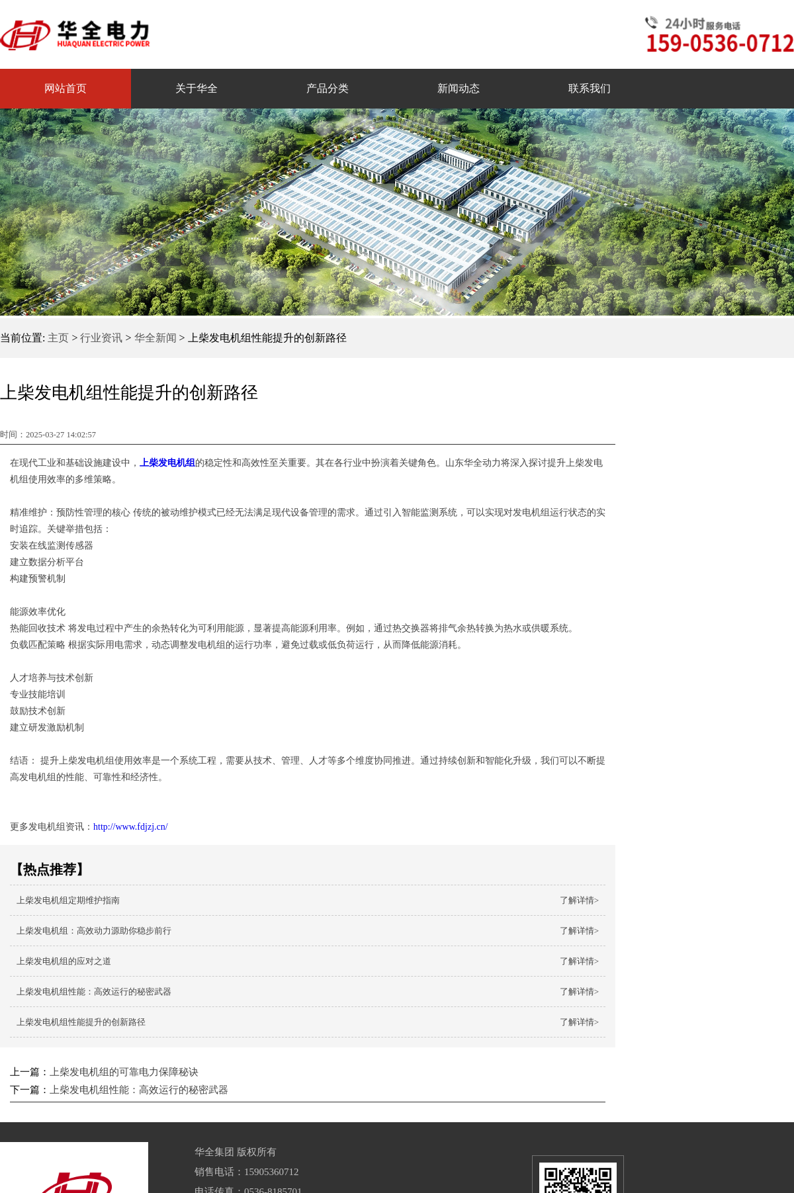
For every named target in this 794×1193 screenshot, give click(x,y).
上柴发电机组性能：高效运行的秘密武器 (139, 1089)
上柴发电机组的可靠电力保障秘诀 (124, 1072)
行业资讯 (101, 337)
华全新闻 (155, 337)
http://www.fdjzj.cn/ (130, 827)
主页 (58, 337)
